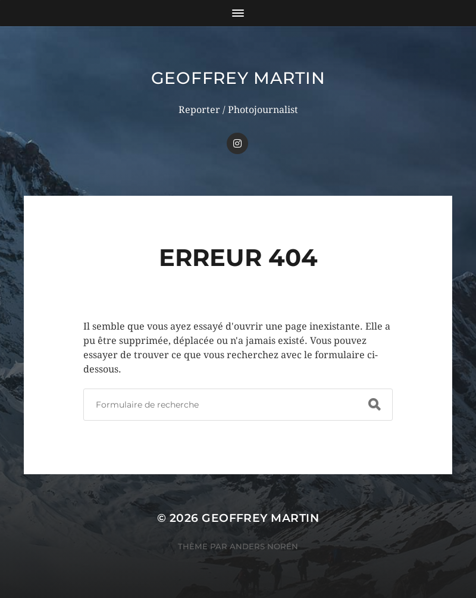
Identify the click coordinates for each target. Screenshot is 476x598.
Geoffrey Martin (238, 78)
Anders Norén (264, 546)
